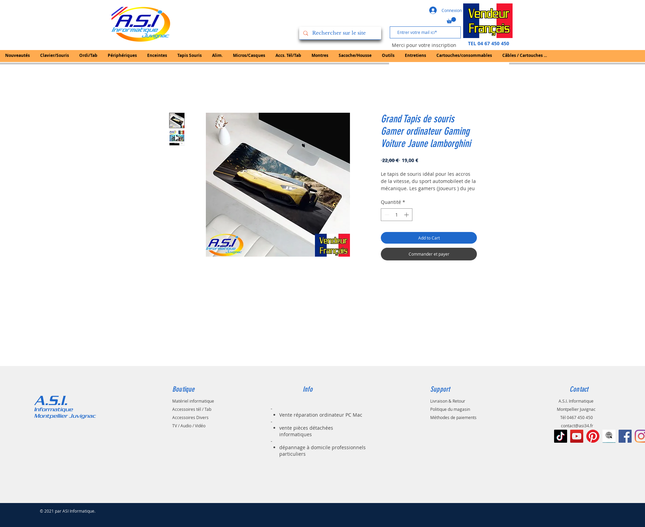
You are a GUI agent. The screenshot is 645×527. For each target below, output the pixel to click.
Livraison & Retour (447, 401)
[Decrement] (386, 215)
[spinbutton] (396, 215)
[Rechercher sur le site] (339, 33)
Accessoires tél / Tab (191, 409)
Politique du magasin (450, 409)
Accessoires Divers (190, 417)
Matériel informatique (193, 401)
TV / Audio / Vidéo (189, 425)
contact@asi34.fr (577, 425)
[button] (451, 20)
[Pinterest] (592, 436)
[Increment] (407, 215)
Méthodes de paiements (453, 417)
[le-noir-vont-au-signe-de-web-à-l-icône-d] (608, 436)
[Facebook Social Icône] (625, 436)
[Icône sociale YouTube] (576, 436)
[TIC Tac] (560, 436)
